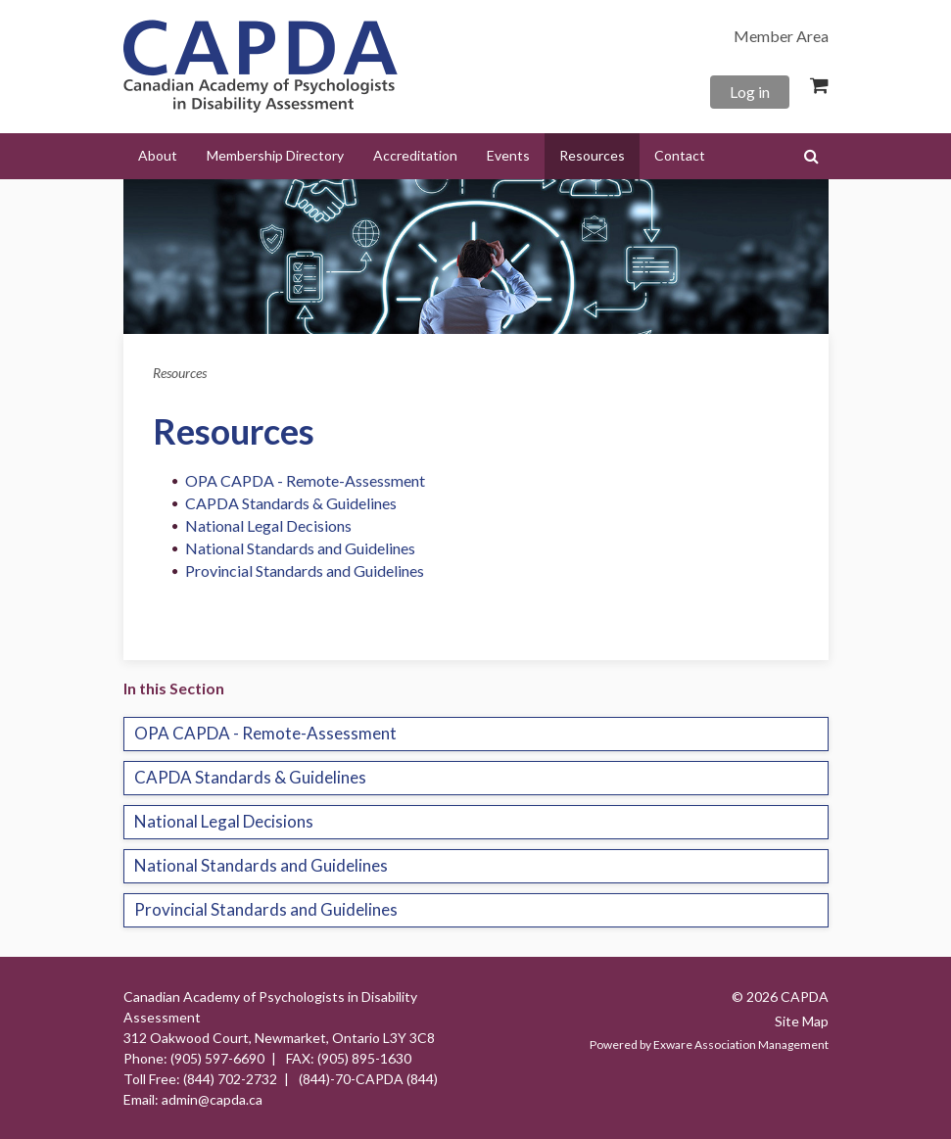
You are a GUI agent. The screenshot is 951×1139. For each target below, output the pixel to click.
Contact (679, 155)
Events (508, 155)
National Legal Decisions (268, 525)
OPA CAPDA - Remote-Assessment (305, 480)
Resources (592, 155)
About (157, 155)
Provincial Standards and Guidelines (304, 570)
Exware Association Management (741, 1044)
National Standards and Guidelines (300, 548)
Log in (750, 91)
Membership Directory (275, 155)
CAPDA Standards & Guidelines (291, 503)
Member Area (781, 35)
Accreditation (415, 155)
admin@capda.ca (212, 1099)
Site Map (802, 1021)
